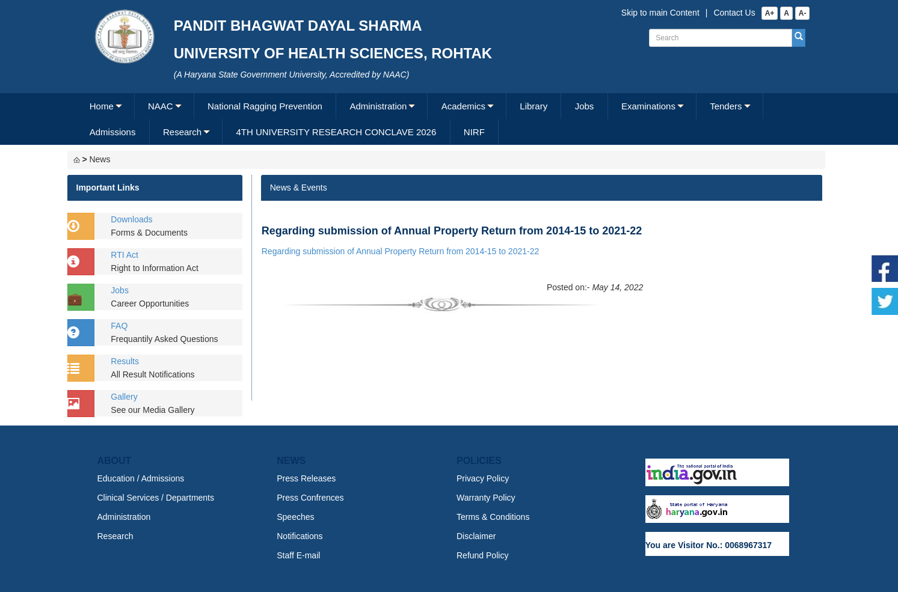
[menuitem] (105, 106)
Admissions (113, 132)
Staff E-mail (298, 555)
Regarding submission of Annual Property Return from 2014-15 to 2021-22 (401, 251)
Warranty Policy (486, 497)
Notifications (299, 536)
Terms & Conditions (493, 517)
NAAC (160, 106)
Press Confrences (310, 497)
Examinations (648, 106)
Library (533, 106)
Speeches (295, 517)
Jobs (584, 106)
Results (125, 361)
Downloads (131, 219)
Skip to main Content (660, 12)
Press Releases (306, 478)
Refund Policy (482, 555)
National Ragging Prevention (265, 106)
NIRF (474, 132)
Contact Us (734, 12)
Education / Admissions (141, 478)
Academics (463, 106)
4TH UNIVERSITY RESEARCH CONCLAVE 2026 (336, 132)
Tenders (726, 106)
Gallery (124, 396)
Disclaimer (476, 536)
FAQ (119, 326)
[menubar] (447, 119)
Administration (378, 106)
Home (102, 106)
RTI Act (124, 255)
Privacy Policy (483, 478)
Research (182, 132)
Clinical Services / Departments (156, 497)
